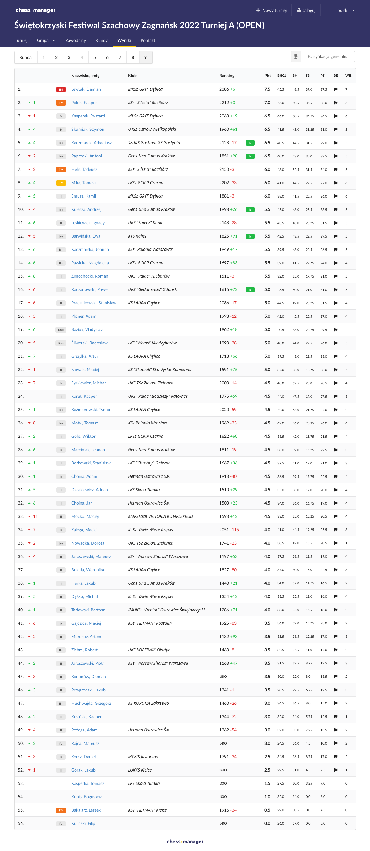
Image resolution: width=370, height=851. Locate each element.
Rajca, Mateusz (85, 743)
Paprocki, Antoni (86, 155)
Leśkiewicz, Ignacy (88, 222)
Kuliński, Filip (83, 823)
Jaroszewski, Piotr (87, 663)
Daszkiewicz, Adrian (89, 489)
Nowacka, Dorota (87, 542)
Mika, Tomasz (83, 182)
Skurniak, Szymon (87, 129)
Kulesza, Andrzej (86, 209)
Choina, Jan (82, 502)
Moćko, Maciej (85, 516)
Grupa (46, 39)
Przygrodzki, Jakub (88, 689)
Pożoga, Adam (84, 729)
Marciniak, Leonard (88, 449)
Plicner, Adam (83, 316)
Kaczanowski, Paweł (90, 289)
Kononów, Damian (88, 676)
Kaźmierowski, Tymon (91, 409)
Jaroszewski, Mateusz (91, 556)
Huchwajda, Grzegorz (91, 703)
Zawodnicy (76, 40)
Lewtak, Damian (86, 89)
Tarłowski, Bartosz (88, 609)
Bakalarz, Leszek (86, 809)
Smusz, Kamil (83, 195)
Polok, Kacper (84, 102)
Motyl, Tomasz (84, 422)
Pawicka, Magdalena (90, 262)
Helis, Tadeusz (84, 169)
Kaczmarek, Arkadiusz (91, 142)
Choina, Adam (84, 476)
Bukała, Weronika (87, 569)
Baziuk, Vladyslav (87, 329)
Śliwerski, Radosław (89, 342)
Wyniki (124, 40)
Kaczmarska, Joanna (90, 249)
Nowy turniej (271, 10)
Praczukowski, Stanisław (93, 302)
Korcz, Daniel (83, 756)
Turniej (21, 40)
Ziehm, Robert (84, 649)
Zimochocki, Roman (89, 276)
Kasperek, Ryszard (88, 115)
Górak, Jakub (83, 769)
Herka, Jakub (83, 583)
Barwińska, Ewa (85, 235)
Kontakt (148, 40)
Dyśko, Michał (84, 596)
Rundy (102, 40)
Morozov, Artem (86, 636)
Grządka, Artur (84, 356)
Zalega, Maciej (84, 529)
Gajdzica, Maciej (86, 623)
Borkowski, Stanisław (91, 462)
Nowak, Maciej (85, 369)
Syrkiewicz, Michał (88, 382)
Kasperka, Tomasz (87, 783)
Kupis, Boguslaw (86, 796)
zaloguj (306, 10)
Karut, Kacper (84, 396)
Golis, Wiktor (83, 436)
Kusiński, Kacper (86, 716)
